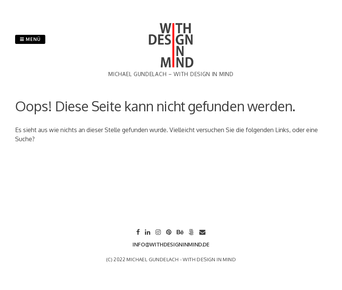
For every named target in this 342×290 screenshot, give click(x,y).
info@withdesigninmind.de (171, 244)
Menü (30, 39)
